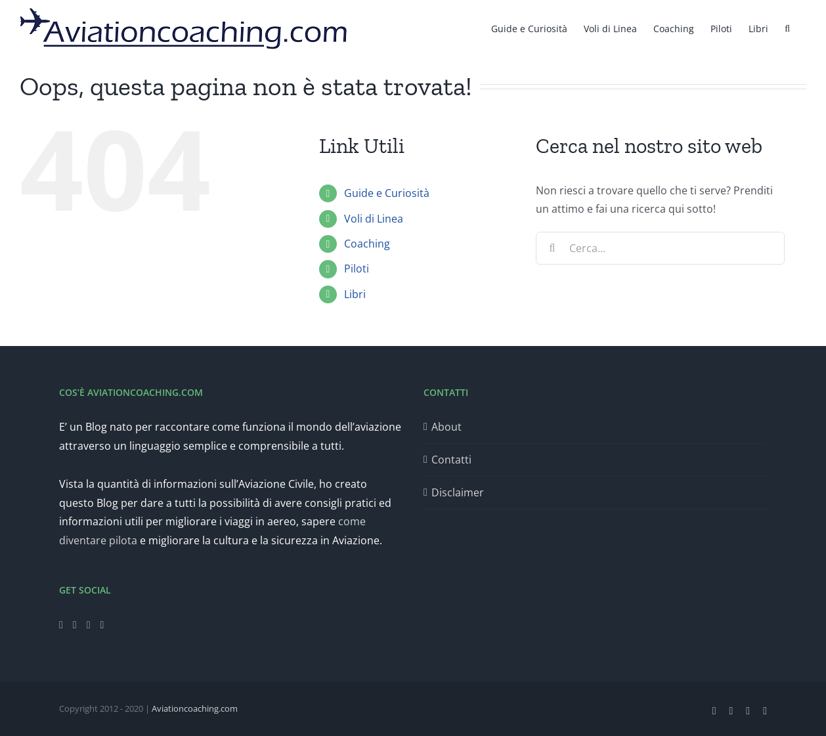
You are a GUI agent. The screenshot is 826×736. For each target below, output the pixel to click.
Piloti (356, 268)
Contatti (451, 459)
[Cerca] (552, 248)
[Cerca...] (660, 248)
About (446, 427)
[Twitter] (75, 625)
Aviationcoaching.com (195, 708)
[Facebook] (61, 625)
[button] (787, 27)
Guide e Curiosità (386, 193)
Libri (355, 294)
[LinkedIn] (102, 625)
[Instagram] (89, 625)
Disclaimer (457, 492)
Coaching (367, 243)
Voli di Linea (373, 218)
